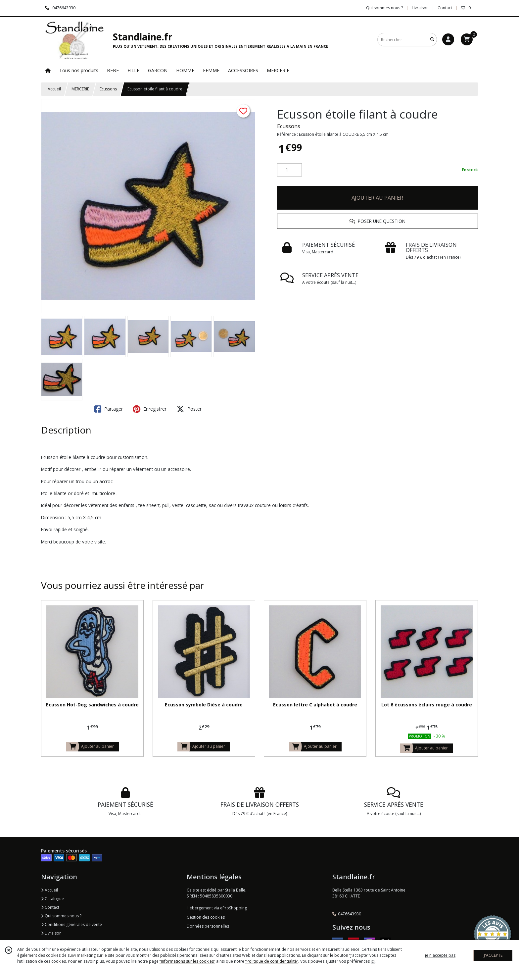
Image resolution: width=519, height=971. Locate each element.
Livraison (51, 933)
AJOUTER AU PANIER (377, 197)
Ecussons (108, 89)
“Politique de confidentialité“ (271, 961)
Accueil (54, 89)
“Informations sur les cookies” (187, 961)
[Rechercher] (432, 39)
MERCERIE (80, 89)
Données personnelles (208, 926)
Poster (189, 409)
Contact (445, 8)
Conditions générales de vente (71, 924)
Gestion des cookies (206, 917)
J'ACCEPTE (493, 955)
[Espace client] (448, 39)
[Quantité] (289, 170)
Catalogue (52, 898)
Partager (108, 409)
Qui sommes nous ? (61, 916)
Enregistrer (149, 409)
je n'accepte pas (440, 955)
